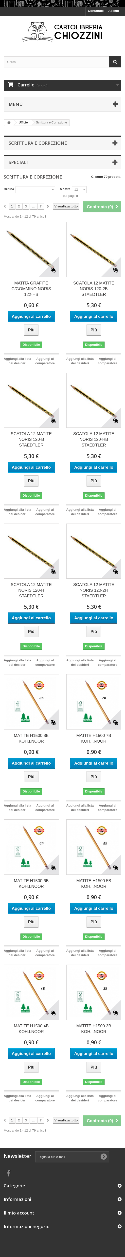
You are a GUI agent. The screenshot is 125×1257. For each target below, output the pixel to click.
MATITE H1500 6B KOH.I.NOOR (31, 883)
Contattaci (96, 11)
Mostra (65, 189)
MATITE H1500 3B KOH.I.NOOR (93, 1029)
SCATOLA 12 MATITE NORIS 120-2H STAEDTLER (93, 590)
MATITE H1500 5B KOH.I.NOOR (93, 883)
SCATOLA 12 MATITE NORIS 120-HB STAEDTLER (93, 439)
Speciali (18, 162)
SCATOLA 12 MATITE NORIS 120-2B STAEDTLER (93, 289)
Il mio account (19, 1213)
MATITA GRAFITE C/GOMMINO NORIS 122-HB (31, 289)
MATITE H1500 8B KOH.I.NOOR (31, 738)
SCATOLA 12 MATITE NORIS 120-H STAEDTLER (31, 590)
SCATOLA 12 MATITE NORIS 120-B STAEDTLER (31, 439)
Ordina (9, 189)
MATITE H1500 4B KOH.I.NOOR (31, 1029)
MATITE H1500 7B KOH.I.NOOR (93, 738)
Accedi (113, 11)
